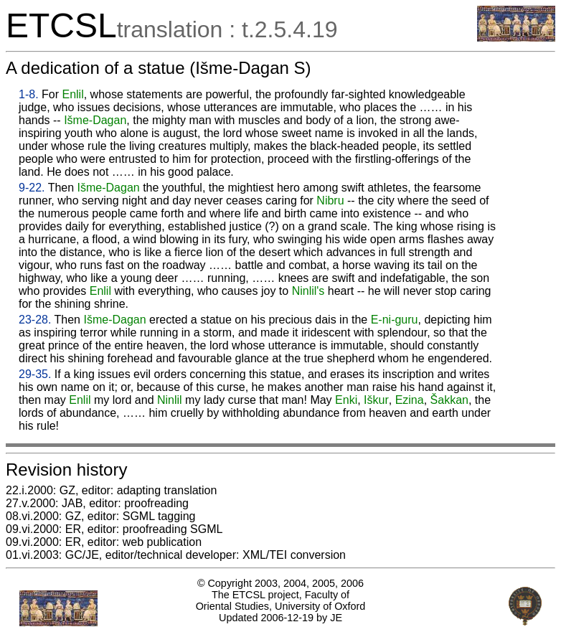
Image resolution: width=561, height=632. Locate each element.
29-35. (35, 374)
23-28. (35, 319)
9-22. (31, 187)
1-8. (29, 94)
